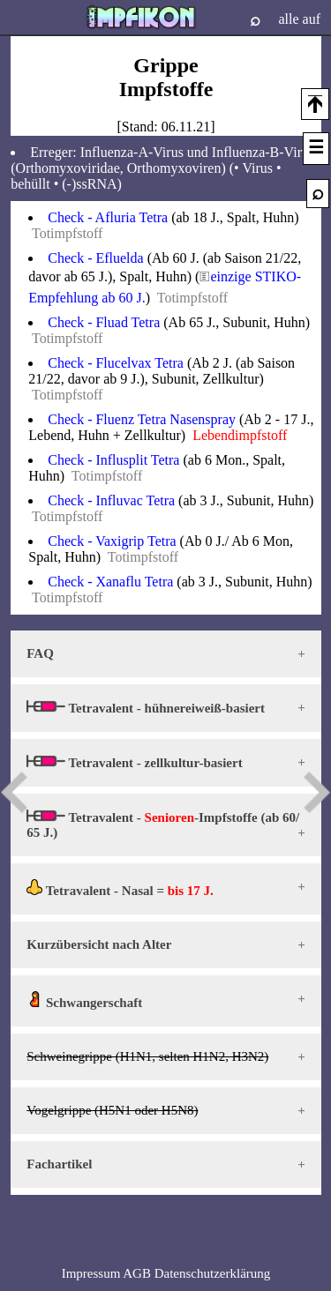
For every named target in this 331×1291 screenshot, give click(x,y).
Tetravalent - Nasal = (120, 888)
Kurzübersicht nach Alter (98, 944)
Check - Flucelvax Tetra (116, 362)
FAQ (40, 653)
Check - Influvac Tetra (111, 500)
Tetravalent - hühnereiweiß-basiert (145, 707)
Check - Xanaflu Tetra (110, 581)
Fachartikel (59, 1164)
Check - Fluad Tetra (104, 322)
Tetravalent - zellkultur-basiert (134, 762)
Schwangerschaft (84, 1000)
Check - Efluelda (95, 257)
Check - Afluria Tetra (108, 217)
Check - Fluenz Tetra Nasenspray (142, 419)
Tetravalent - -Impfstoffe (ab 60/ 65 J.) (162, 825)
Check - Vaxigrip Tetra (112, 541)
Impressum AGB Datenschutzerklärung (166, 1273)
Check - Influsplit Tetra (113, 459)
